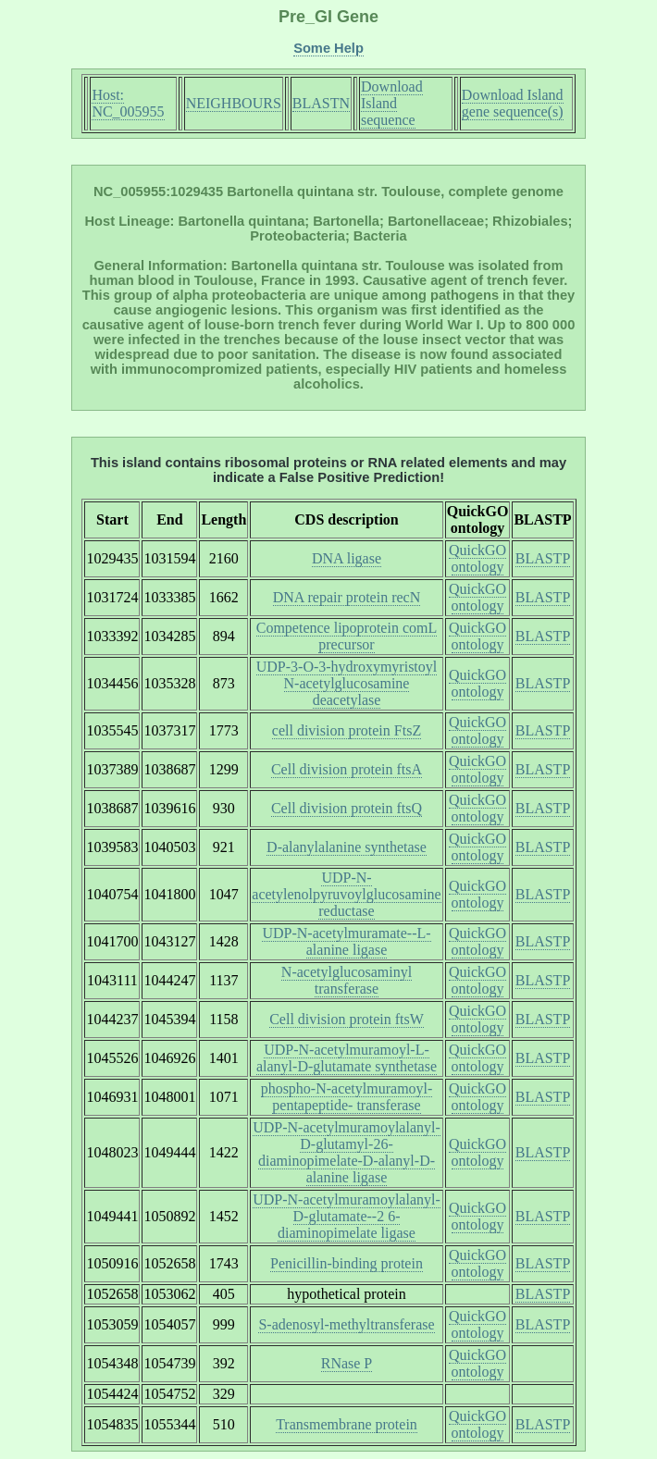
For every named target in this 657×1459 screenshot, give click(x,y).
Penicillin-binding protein (346, 1263)
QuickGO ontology (477, 558)
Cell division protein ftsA (346, 769)
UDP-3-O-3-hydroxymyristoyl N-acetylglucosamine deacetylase (347, 683)
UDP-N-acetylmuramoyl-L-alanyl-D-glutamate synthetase (346, 1058)
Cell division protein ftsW (346, 1019)
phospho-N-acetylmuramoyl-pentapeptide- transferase (347, 1097)
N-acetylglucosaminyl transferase (346, 980)
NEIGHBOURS (233, 103)
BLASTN (321, 103)
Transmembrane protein (346, 1424)
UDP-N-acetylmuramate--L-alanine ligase (346, 941)
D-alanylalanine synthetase (347, 847)
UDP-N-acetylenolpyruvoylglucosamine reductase (346, 894)
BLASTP (543, 558)
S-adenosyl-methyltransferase (346, 1324)
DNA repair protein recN (347, 597)
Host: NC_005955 (128, 103)
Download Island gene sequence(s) (513, 103)
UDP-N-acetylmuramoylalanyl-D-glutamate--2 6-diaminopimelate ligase (346, 1216)
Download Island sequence (392, 103)
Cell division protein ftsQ (346, 808)
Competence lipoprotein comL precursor (347, 636)
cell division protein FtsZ (346, 730)
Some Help (328, 48)
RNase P (347, 1363)
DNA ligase (346, 558)
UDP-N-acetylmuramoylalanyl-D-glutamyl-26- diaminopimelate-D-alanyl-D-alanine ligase (346, 1152)
